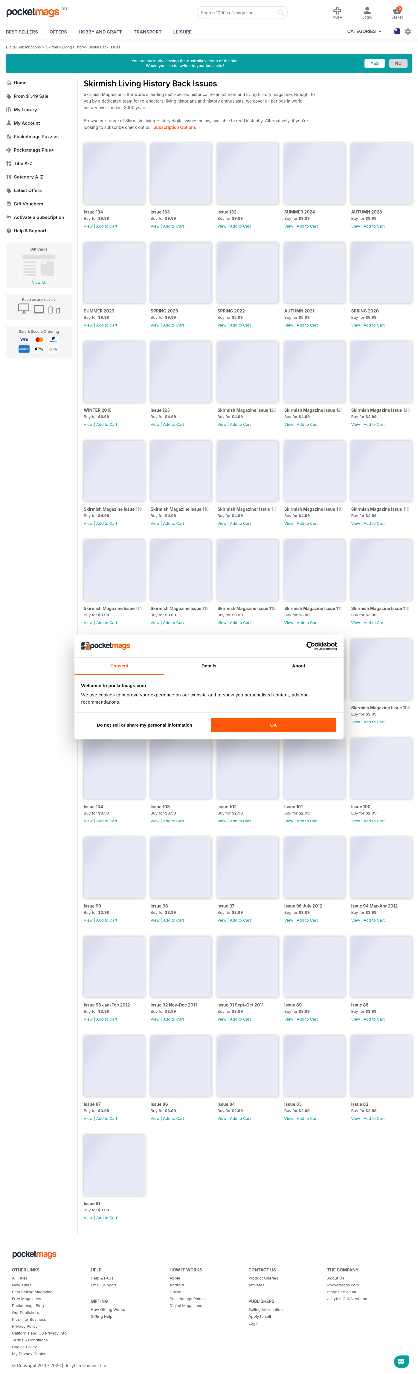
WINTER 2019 (98, 410)
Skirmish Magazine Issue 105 (380, 707)
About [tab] (298, 665)
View (88, 226)
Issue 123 (160, 410)
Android (177, 1284)
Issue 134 (93, 211)
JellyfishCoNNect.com (347, 1298)
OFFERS (58, 32)
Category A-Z (24, 177)
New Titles (21, 1284)
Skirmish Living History (65, 47)
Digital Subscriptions (23, 47)
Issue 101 (293, 806)
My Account (23, 123)
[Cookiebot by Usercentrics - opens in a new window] (311, 646)
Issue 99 (92, 905)
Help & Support (26, 231)
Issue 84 (226, 1104)
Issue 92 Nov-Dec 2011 (174, 1004)
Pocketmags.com (343, 1284)
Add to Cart (106, 226)
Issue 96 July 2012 (303, 905)
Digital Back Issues (104, 47)
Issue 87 (92, 1104)
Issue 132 (227, 211)
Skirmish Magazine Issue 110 (380, 608)
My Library (21, 109)
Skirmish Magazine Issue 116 (313, 509)
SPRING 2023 (164, 310)
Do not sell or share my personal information (144, 724)
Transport (147, 32)
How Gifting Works (108, 1309)
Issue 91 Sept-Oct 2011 (240, 1004)
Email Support (104, 1284)
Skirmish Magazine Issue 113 (180, 608)
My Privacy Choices (30, 1353)
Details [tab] (209, 665)
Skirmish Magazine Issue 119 (113, 509)
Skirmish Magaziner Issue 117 (247, 509)
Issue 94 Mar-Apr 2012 (374, 905)
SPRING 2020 (365, 310)
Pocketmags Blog (28, 1305)
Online (175, 1291)
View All (38, 282)
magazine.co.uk (341, 1291)
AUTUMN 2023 (366, 211)
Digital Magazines (186, 1305)
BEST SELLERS (22, 32)
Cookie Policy (24, 1346)
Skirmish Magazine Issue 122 (246, 410)
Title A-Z (19, 163)
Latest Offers (24, 190)
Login (253, 1323)
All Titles (20, 1278)
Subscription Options (174, 127)
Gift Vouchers (24, 204)
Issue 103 (160, 806)
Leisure (182, 32)
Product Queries (263, 1278)
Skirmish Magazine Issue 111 (313, 608)
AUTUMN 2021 (299, 310)
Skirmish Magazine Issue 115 (380, 509)
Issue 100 (360, 806)
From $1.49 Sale (27, 96)
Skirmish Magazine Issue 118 (180, 509)
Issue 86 (159, 1104)
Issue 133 (160, 211)
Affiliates (256, 1284)
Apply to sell (259, 1316)
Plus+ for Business (29, 1319)
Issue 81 (92, 1203)
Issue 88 (359, 1004)
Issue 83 (293, 1104)
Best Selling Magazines (33, 1291)
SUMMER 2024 (299, 211)
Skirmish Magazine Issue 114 (113, 608)
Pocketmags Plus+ (30, 150)
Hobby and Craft (100, 32)
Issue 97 (225, 905)
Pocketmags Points (187, 1298)
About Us (335, 1278)
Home (16, 83)
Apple (175, 1278)
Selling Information (265, 1309)
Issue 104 (93, 806)
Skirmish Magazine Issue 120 (380, 410)
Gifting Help (101, 1316)
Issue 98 (159, 905)
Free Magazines (26, 1298)
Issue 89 (293, 1004)
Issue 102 (227, 806)
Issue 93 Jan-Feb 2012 (107, 1004)
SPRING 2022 (231, 310)
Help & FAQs (102, 1278)
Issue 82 (359, 1104)
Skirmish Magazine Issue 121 (313, 410)
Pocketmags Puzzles (32, 136)
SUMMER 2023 (99, 310)
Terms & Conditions (30, 1340)
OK (273, 724)
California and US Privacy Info (39, 1333)
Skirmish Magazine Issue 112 (246, 608)
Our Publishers (25, 1312)
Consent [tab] (119, 665)
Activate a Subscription (35, 217)
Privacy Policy (25, 1326)
